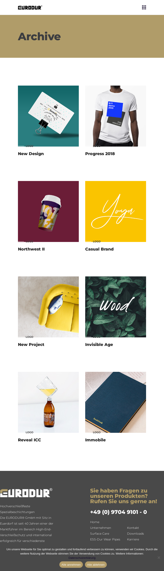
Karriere (133, 539)
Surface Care (99, 533)
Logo (29, 146)
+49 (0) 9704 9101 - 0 (118, 512)
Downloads (135, 533)
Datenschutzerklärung (82, 557)
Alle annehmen (71, 564)
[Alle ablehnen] (159, 557)
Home (94, 522)
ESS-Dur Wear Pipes (105, 539)
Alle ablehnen (96, 564)
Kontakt (133, 528)
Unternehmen (100, 528)
